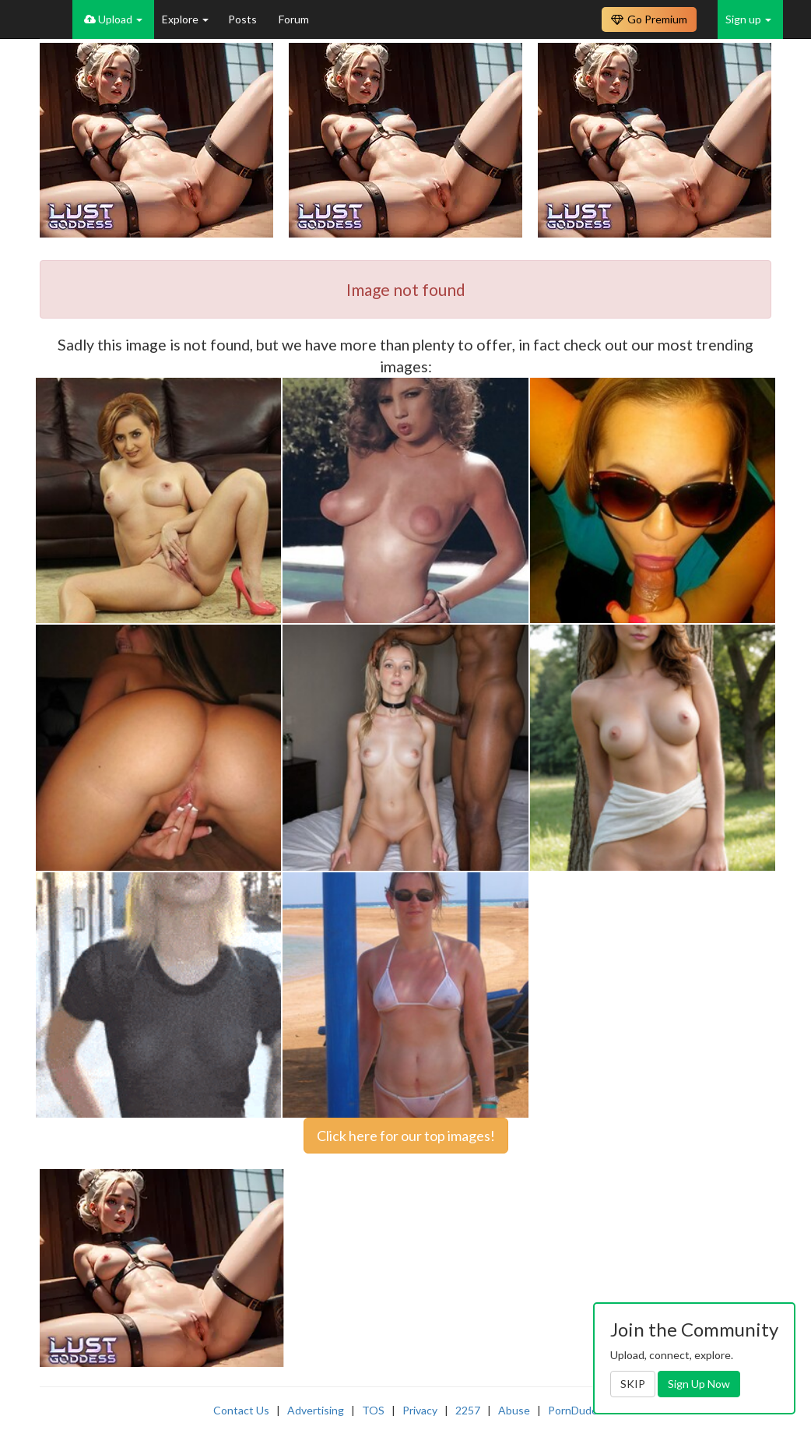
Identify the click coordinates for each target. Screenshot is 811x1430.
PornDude (573, 1410)
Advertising (315, 1410)
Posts (243, 19)
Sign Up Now (699, 1383)
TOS (373, 1410)
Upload (113, 19)
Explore (185, 19)
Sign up (748, 19)
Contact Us (241, 1410)
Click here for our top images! (406, 1135)
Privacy (419, 1410)
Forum (294, 19)
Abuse (514, 1410)
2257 (467, 1410)
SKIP (632, 1383)
